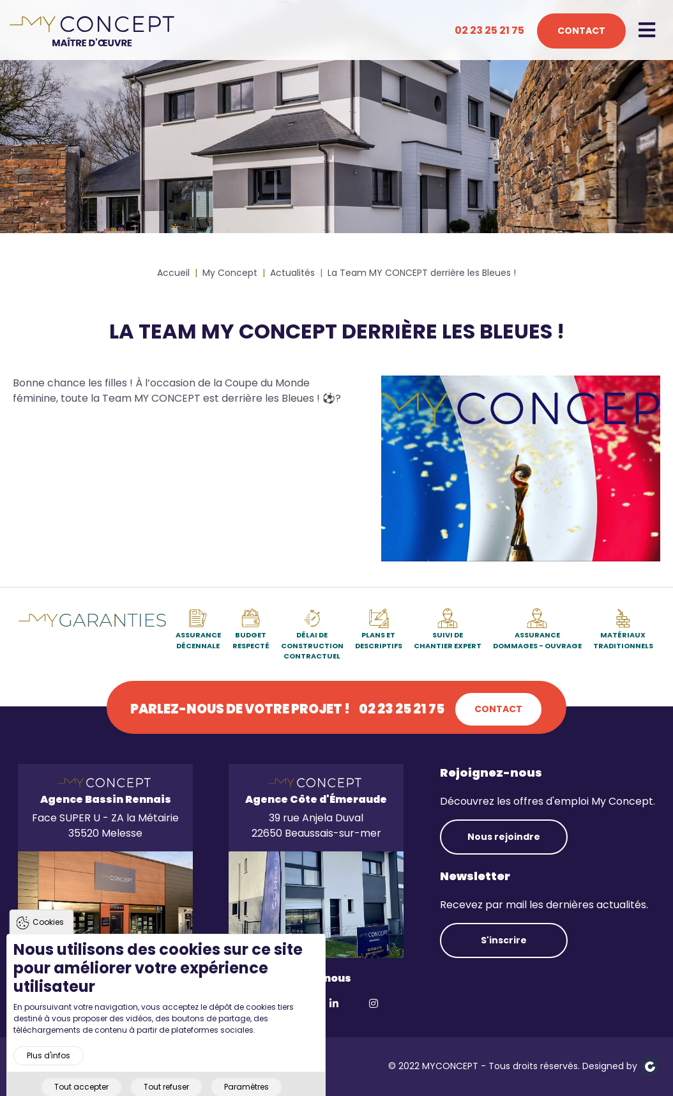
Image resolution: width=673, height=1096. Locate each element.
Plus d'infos (48, 1075)
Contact (581, 30)
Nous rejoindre (503, 836)
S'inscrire (504, 940)
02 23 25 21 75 (489, 30)
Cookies (48, 943)
